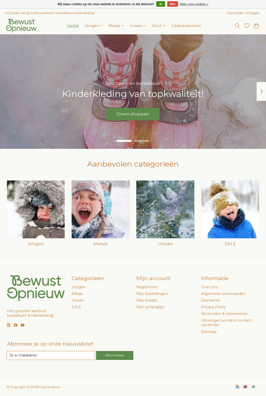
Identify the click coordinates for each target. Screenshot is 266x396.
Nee (172, 4)
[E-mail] (51, 355)
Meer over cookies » (194, 4)
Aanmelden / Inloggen (243, 13)
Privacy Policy (213, 307)
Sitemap (209, 332)
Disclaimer (210, 300)
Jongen (35, 243)
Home (73, 25)
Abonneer (114, 355)
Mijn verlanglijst (150, 307)
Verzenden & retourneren (224, 313)
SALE (230, 243)
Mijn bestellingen (152, 293)
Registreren (147, 287)
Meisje (101, 243)
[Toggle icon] (237, 25)
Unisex (165, 243)
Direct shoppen (133, 113)
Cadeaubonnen (186, 25)
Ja (160, 4)
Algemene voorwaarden (223, 293)
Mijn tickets (146, 300)
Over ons (209, 287)
